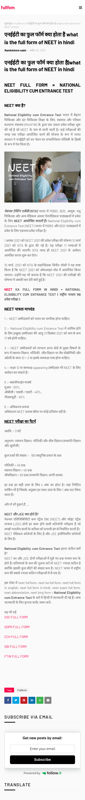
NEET (8, 289)
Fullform (19, 23)
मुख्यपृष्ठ (8, 23)
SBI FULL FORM (15, 646)
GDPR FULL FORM (17, 627)
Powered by (42, 773)
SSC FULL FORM (16, 617)
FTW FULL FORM (16, 656)
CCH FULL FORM (16, 637)
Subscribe (42, 759)
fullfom (8, 7)
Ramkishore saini (15, 50)
